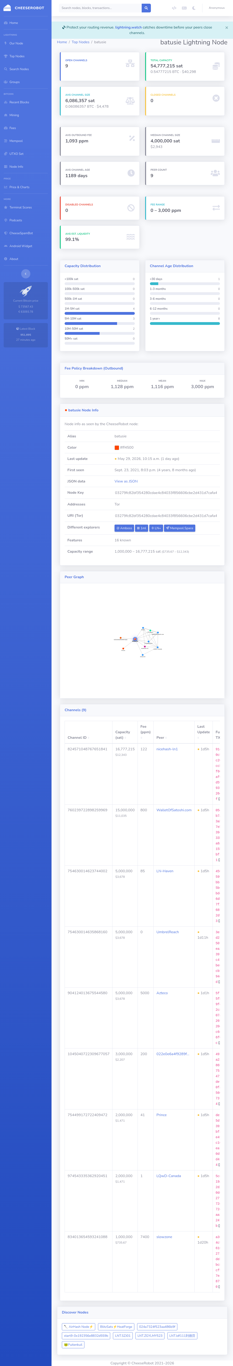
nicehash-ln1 (167, 749)
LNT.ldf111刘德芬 (183, 1336)
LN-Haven (164, 871)
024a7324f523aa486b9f (157, 1327)
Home (62, 42)
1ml (141, 528)
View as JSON (126, 481)
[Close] (227, 27)
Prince (161, 1115)
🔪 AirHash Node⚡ (78, 1327)
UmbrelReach (167, 932)
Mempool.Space (179, 528)
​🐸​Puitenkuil (73, 1345)
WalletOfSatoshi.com (174, 810)
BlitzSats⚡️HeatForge (116, 1327)
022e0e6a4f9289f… (172, 1054)
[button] (217, 8)
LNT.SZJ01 (122, 1336)
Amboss (124, 528)
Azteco (162, 993)
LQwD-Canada (168, 1175)
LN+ (156, 528)
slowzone (164, 1236)
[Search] (100, 8)
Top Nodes (80, 42)
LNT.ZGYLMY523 (150, 1336)
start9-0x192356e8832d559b (86, 1336)
